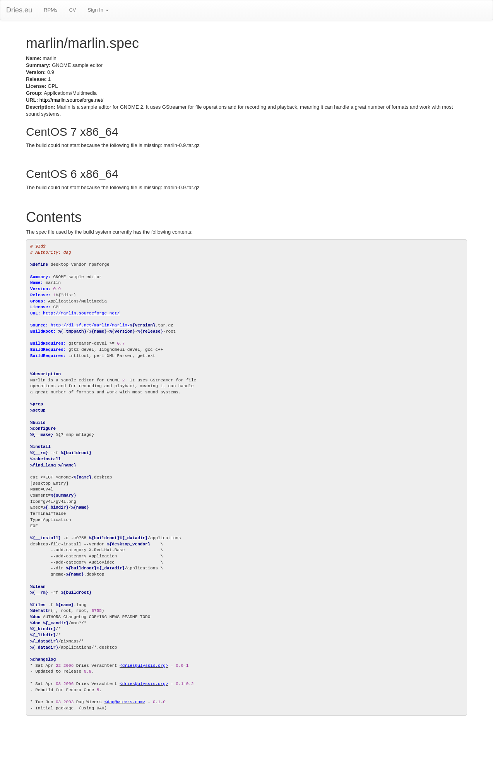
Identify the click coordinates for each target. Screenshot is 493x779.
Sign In (97, 10)
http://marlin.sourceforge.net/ (71, 100)
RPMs (50, 10)
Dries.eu (19, 10)
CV (72, 10)
